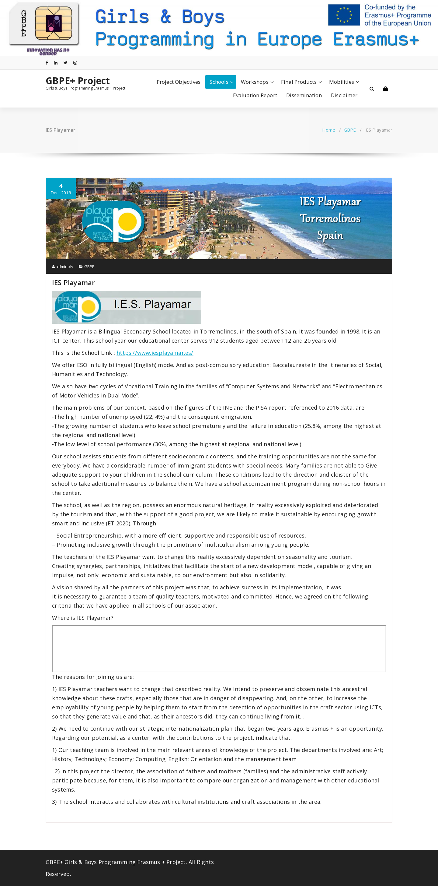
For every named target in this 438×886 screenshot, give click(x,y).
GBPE (350, 130)
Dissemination (304, 95)
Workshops (255, 81)
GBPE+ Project (78, 80)
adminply (62, 266)
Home (328, 130)
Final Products (299, 81)
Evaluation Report (255, 95)
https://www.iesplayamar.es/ (154, 352)
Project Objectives (179, 81)
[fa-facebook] (47, 62)
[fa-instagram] (75, 62)
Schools (219, 81)
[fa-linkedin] (55, 62)
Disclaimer (344, 95)
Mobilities (341, 81)
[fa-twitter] (66, 62)
